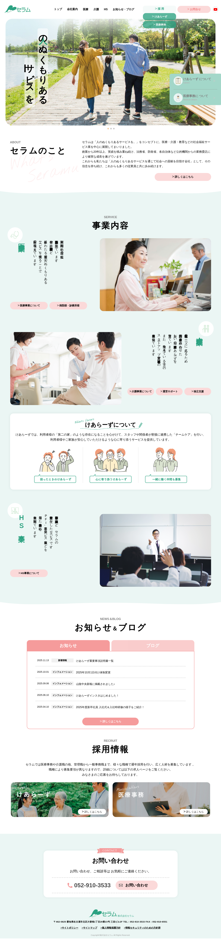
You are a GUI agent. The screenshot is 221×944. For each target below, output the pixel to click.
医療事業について (30, 305)
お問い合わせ (134, 891)
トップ (59, 9)
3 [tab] (114, 128)
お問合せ (195, 9)
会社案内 (73, 9)
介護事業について (142, 391)
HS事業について (30, 573)
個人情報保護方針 (111, 933)
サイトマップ (90, 933)
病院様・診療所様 (69, 305)
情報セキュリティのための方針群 (143, 933)
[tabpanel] (110, 72)
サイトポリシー (70, 933)
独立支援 (199, 391)
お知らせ (68, 645)
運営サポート (170, 391)
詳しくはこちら (193, 177)
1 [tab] (108, 128)
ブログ (152, 645)
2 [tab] (111, 128)
